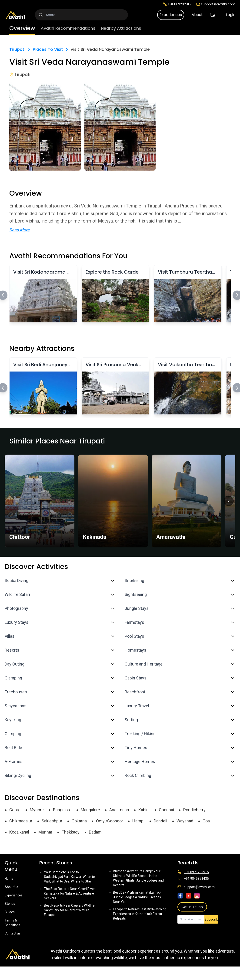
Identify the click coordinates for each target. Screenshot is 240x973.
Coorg (14, 809)
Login (230, 14)
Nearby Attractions (121, 28)
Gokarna (79, 820)
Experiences (171, 14)
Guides (10, 912)
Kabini (144, 809)
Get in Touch (192, 907)
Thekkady (71, 832)
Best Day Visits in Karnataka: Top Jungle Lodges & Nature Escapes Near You (137, 897)
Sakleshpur (52, 820)
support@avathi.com (215, 4)
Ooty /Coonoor (109, 820)
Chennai (166, 809)
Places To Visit (48, 49)
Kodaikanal (19, 832)
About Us (11, 887)
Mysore (37, 809)
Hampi (138, 820)
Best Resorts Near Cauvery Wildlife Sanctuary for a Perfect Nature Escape (69, 910)
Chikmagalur (20, 820)
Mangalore (90, 809)
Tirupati (17, 49)
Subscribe (211, 919)
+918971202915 (177, 4)
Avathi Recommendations (68, 28)
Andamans (119, 809)
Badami (96, 832)
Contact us (12, 933)
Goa (206, 820)
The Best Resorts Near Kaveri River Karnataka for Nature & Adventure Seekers (69, 893)
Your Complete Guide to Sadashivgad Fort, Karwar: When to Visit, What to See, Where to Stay (69, 876)
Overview (22, 28)
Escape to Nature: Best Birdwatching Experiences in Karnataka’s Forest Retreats (139, 913)
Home (9, 878)
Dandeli (160, 820)
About (197, 14)
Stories (10, 903)
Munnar (45, 832)
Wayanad (185, 820)
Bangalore (62, 809)
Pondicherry (194, 809)
